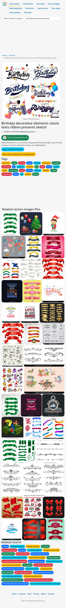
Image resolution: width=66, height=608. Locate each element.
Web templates (15, 8)
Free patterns (15, 12)
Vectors (12, 55)
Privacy (36, 594)
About (43, 594)
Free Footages (54, 4)
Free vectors (14, 4)
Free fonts (40, 4)
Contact (51, 594)
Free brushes (42, 8)
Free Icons (29, 8)
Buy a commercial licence (13, 149)
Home (4, 55)
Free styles (55, 8)
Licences (22, 594)
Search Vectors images (13, 18)
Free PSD (27, 12)
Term (29, 594)
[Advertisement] (33, 38)
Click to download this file (15, 138)
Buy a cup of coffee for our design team (18, 154)
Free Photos (28, 4)
